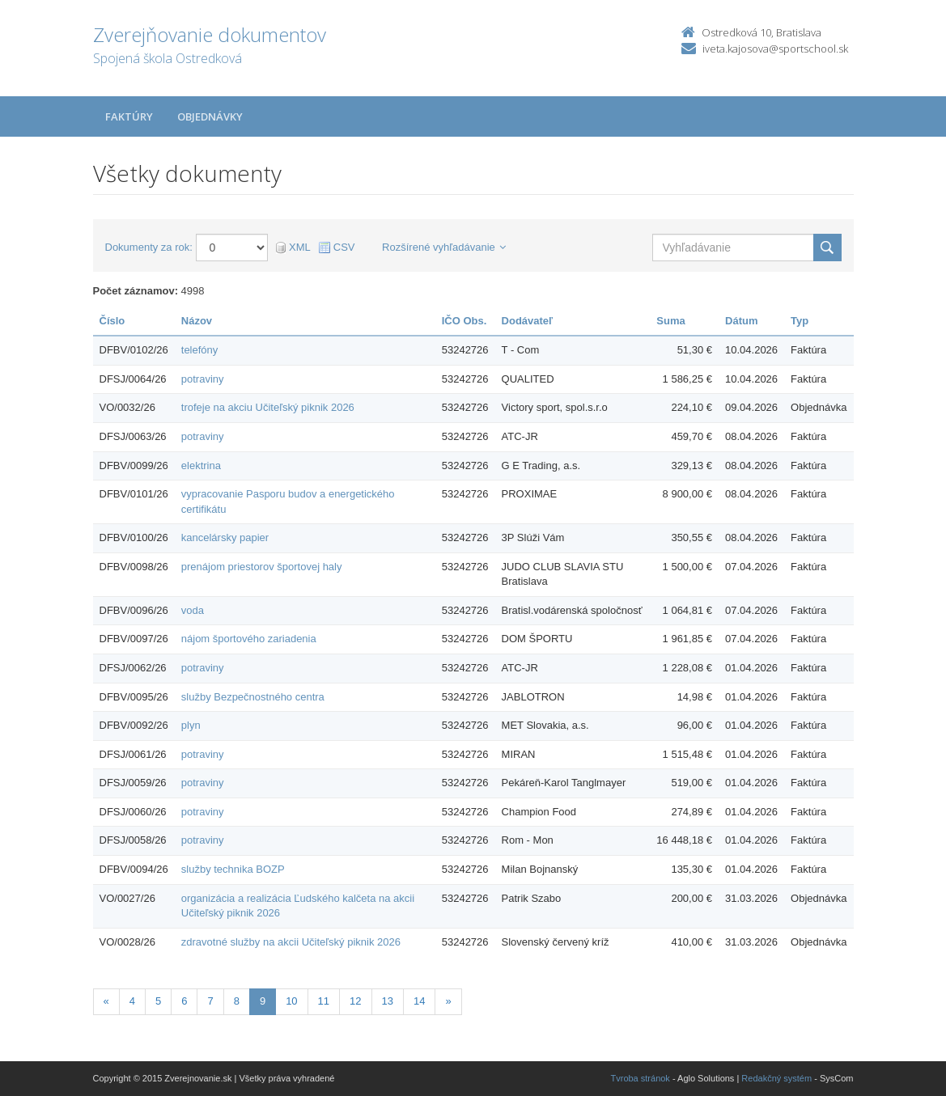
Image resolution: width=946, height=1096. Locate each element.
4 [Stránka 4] (132, 1001)
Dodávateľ (528, 321)
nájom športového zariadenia (248, 639)
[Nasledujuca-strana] (448, 1001)
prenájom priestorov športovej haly (261, 567)
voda (192, 610)
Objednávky (210, 116)
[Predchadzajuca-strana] (106, 1001)
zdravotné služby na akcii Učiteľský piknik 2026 (291, 942)
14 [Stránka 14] (419, 1001)
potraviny (202, 379)
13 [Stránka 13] (387, 1001)
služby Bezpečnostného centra (253, 697)
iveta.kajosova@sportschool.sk (775, 48)
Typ (799, 321)
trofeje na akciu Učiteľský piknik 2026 (267, 407)
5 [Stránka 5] (158, 1001)
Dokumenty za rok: (149, 247)
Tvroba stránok (640, 1078)
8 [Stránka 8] (237, 1001)
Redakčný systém (776, 1078)
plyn (191, 725)
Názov (196, 321)
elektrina (201, 465)
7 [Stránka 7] (210, 1001)
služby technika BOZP (233, 869)
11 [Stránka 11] (323, 1001)
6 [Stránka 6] (184, 1001)
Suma (670, 321)
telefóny (199, 350)
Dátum (741, 321)
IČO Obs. (464, 321)
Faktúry (129, 116)
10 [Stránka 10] (291, 1001)
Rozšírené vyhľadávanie (444, 247)
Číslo (112, 321)
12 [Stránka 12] (355, 1001)
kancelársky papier (225, 537)
